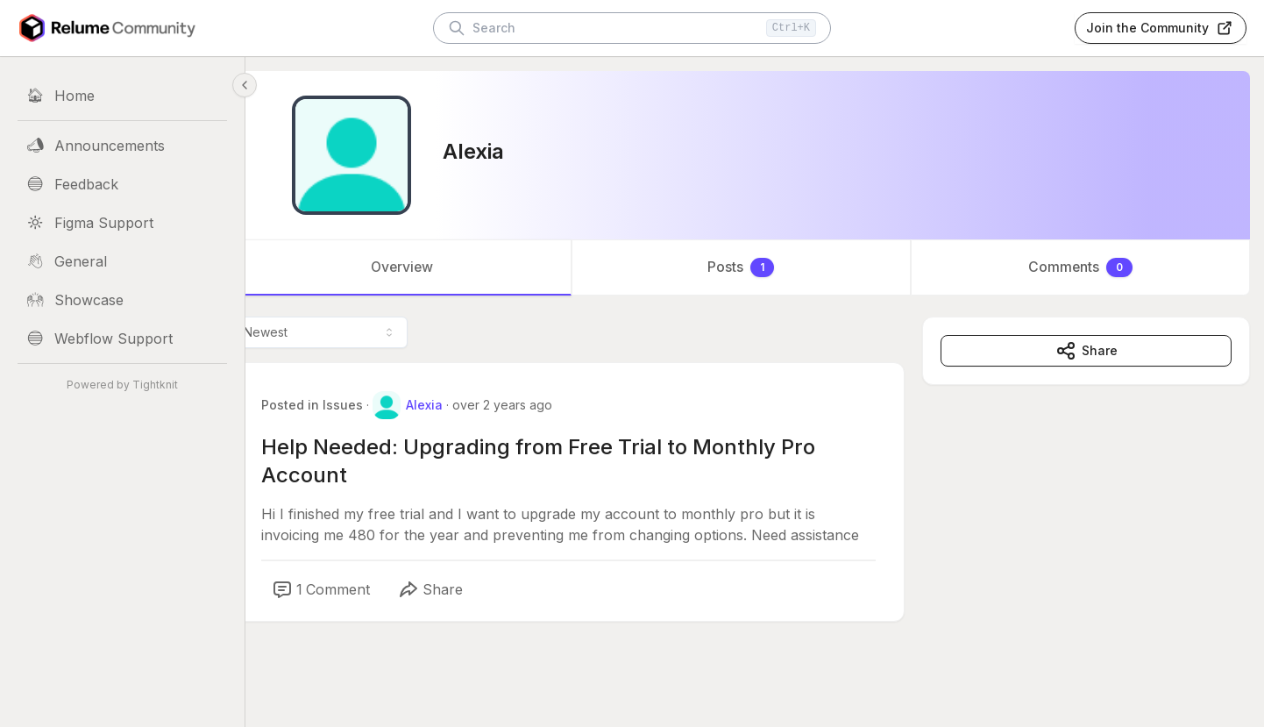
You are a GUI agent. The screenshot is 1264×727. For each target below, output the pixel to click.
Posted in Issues (339, 404)
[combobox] (347, 332)
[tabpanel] (754, 497)
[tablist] (754, 267)
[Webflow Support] (122, 338)
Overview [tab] (424, 267)
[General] (122, 261)
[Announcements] (122, 145)
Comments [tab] (1085, 267)
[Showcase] (122, 299)
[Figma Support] (122, 222)
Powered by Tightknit (122, 384)
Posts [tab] (754, 267)
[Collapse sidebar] (244, 85)
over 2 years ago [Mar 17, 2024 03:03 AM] (529, 404)
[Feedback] (122, 184)
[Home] (122, 95)
